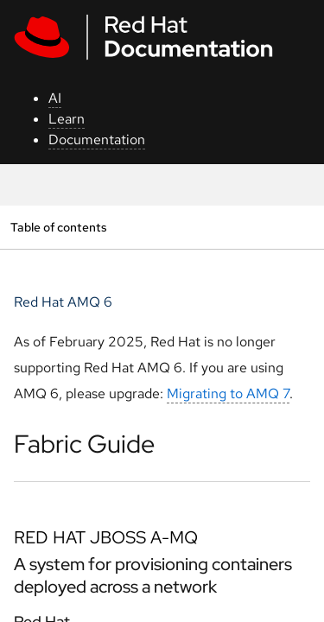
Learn (66, 119)
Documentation (96, 139)
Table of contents (58, 227)
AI (54, 98)
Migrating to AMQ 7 (228, 393)
